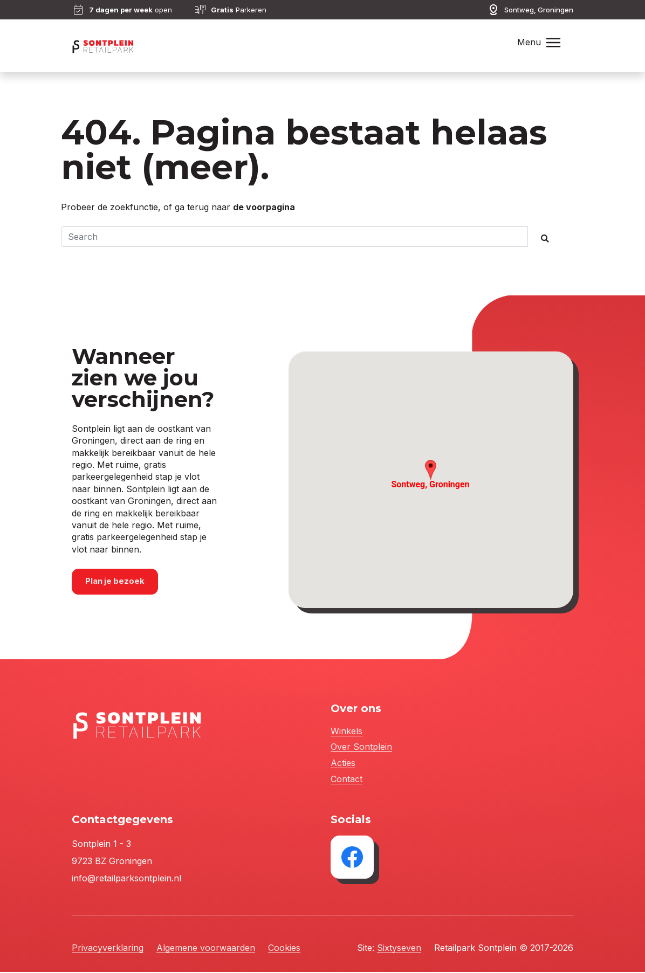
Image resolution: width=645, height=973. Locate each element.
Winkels (346, 732)
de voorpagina (264, 207)
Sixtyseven (399, 949)
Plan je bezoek (116, 582)
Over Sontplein (361, 748)
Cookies (284, 949)
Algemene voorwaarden (205, 949)
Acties (343, 764)
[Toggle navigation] (553, 42)
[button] (430, 471)
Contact (346, 780)
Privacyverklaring (107, 949)
